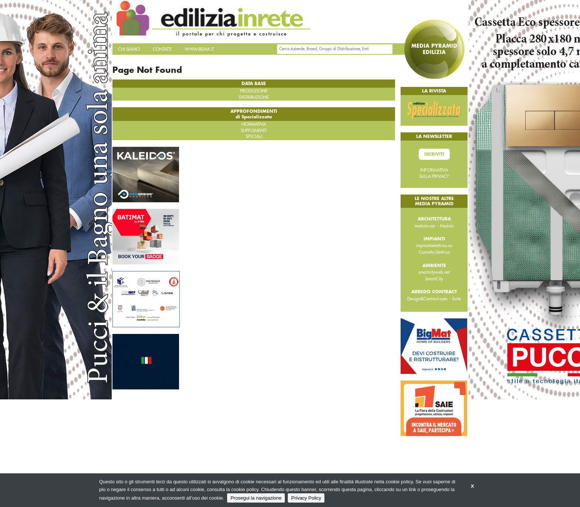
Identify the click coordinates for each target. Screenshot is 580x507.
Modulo (447, 226)
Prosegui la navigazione (255, 498)
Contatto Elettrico (434, 252)
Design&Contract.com (427, 299)
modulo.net (425, 226)
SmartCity (434, 279)
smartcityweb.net (434, 272)
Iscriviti (434, 154)
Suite (456, 299)
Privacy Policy (306, 498)
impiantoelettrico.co (434, 245)
